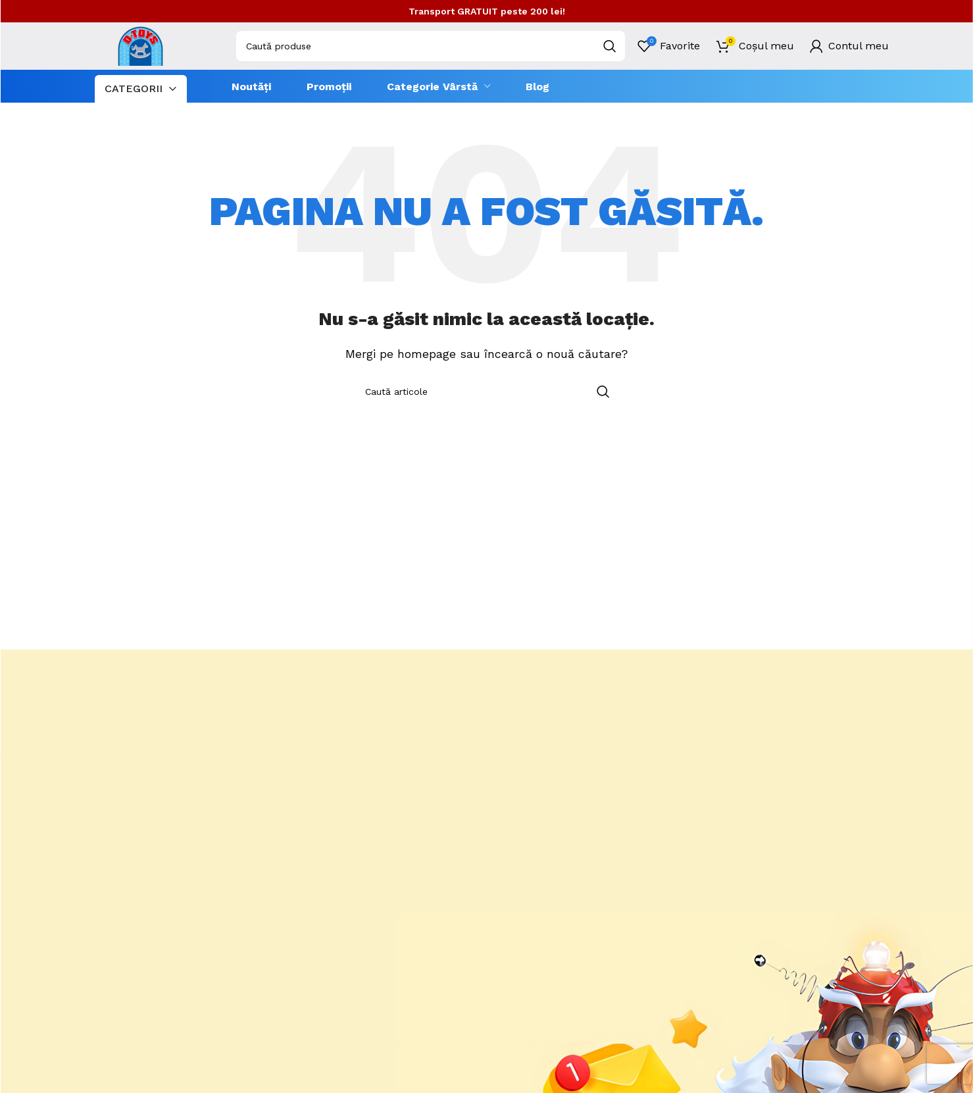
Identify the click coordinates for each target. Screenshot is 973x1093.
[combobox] (431, 46)
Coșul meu (766, 45)
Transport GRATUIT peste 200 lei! (487, 11)
